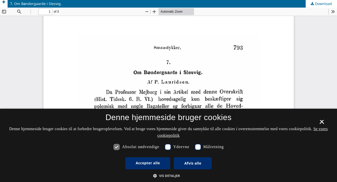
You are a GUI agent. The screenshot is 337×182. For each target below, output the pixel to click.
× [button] (322, 123)
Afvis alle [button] (192, 163)
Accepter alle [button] (148, 163)
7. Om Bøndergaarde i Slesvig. (36, 3)
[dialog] (168, 145)
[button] (168, 175)
